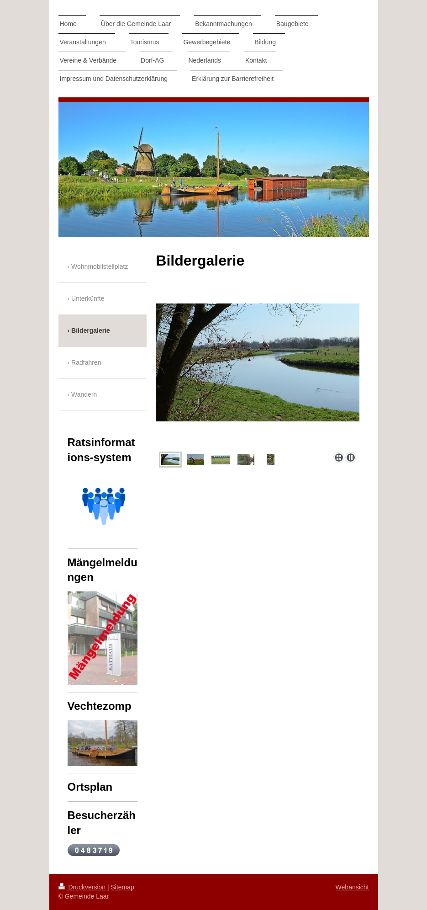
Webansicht (352, 887)
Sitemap (122, 887)
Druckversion (82, 887)
